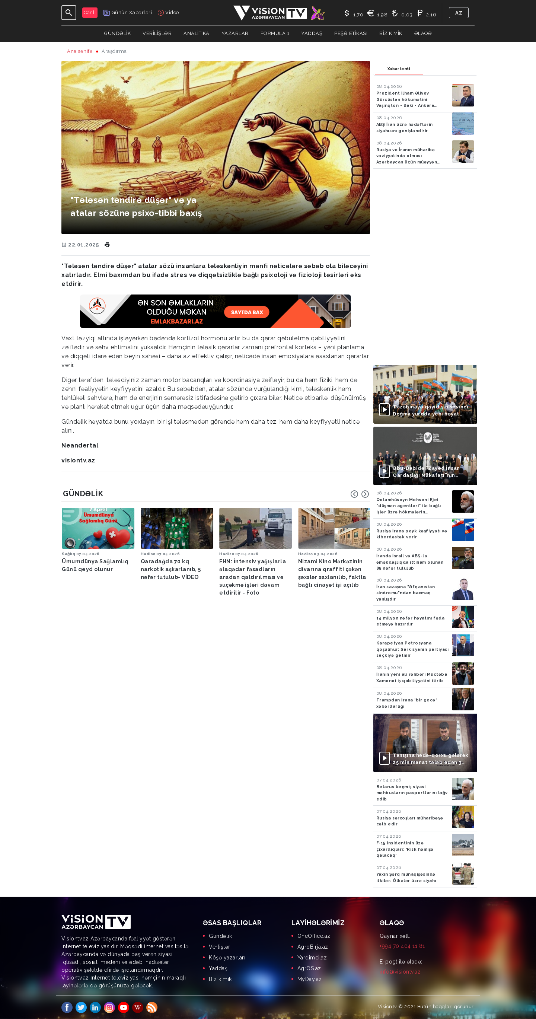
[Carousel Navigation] (360, 494)
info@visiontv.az (400, 972)
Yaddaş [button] (311, 33)
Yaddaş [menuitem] (218, 968)
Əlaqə (423, 33)
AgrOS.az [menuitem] (309, 968)
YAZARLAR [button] (235, 33)
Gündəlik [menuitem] (220, 936)
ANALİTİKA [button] (197, 33)
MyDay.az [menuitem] (309, 979)
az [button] (458, 13)
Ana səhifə (80, 51)
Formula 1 (275, 33)
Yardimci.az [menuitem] (312, 958)
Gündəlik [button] (117, 33)
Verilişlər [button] (157, 33)
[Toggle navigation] (68, 12)
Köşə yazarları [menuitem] (227, 958)
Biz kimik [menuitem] (220, 979)
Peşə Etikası (350, 33)
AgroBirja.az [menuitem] (312, 947)
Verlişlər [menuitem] (219, 947)
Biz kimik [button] (390, 33)
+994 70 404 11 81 (402, 946)
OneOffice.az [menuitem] (314, 936)
